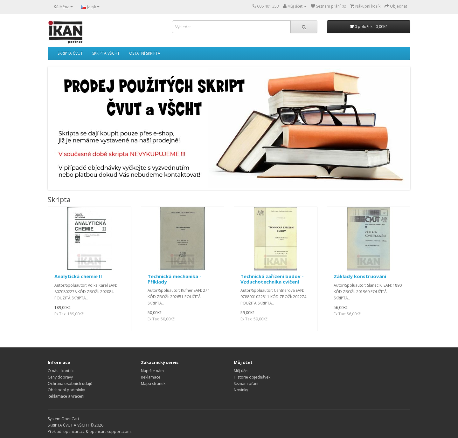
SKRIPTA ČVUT (70, 53)
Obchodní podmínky (66, 390)
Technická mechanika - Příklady (174, 279)
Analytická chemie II (78, 276)
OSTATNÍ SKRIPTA (144, 53)
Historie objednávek (252, 377)
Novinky (241, 390)
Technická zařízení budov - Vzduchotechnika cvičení (272, 279)
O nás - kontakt (61, 370)
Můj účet (241, 370)
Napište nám (152, 370)
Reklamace (150, 377)
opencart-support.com (110, 431)
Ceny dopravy (60, 377)
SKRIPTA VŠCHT (106, 53)
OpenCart (70, 418)
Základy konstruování (360, 276)
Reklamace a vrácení (66, 396)
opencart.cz (74, 431)
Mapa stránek (153, 383)
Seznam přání (246, 383)
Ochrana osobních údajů (70, 383)
